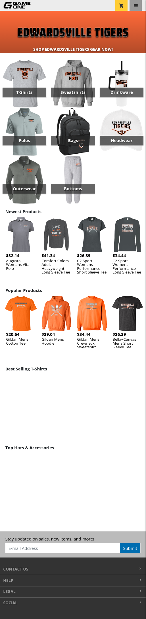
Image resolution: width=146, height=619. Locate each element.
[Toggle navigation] (136, 5)
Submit (130, 548)
